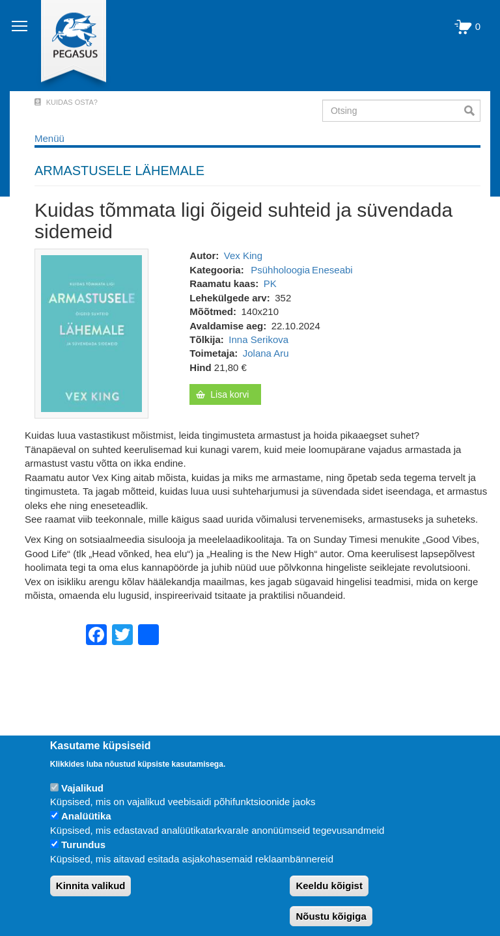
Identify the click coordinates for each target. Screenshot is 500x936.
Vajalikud (82, 787)
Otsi (472, 110)
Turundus (83, 844)
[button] (91, 332)
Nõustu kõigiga (331, 916)
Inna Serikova (258, 339)
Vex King (243, 255)
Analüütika (86, 815)
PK (270, 283)
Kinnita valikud (91, 885)
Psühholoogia (280, 269)
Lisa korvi (229, 394)
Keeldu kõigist (329, 885)
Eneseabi (332, 269)
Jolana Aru (266, 353)
